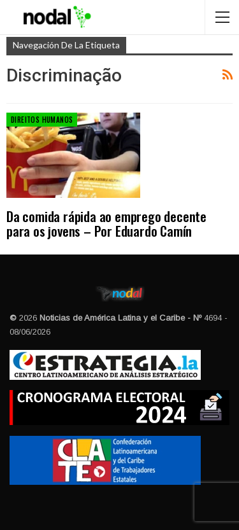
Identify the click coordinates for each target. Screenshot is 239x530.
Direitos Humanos (42, 120)
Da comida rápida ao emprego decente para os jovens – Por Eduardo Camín (106, 223)
